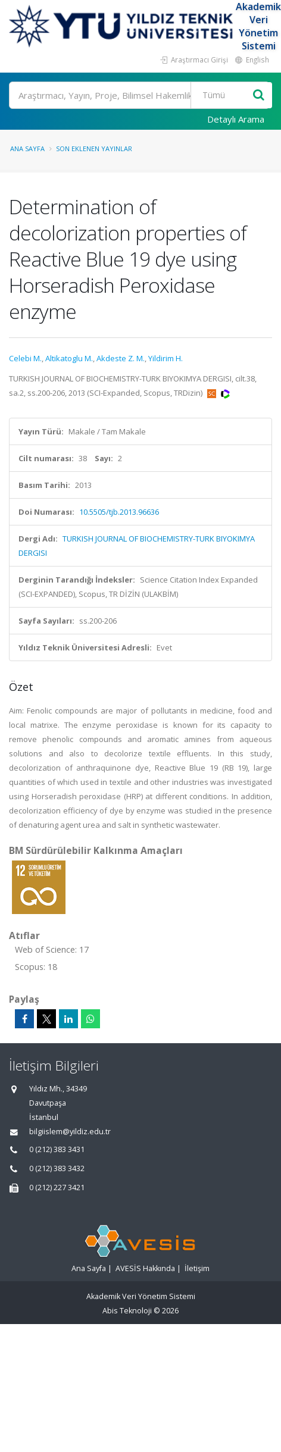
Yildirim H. (165, 358)
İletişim (197, 1268)
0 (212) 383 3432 (57, 1168)
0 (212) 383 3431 (57, 1149)
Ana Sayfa (27, 148)
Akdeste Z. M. (120, 358)
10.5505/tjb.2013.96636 (119, 511)
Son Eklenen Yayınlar (94, 148)
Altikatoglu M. (69, 358)
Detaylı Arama (235, 119)
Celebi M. (25, 358)
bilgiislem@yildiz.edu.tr (70, 1131)
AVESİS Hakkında (145, 1268)
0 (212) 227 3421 (57, 1187)
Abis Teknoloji (127, 1311)
